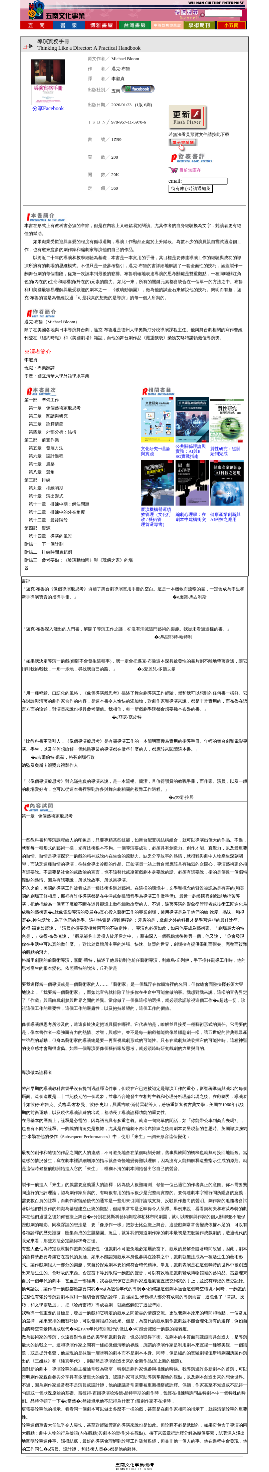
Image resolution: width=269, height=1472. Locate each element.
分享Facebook (48, 108)
